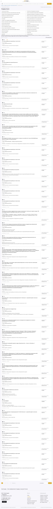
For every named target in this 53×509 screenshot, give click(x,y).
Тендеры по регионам (44, 495)
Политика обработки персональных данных (28, 507)
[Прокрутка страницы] (49, 502)
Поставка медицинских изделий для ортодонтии (10, 169)
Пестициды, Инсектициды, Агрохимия (8, 230)
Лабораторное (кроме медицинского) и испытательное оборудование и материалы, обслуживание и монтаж (19, 383)
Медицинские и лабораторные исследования (9, 325)
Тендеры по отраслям (44, 498)
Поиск (28, 495)
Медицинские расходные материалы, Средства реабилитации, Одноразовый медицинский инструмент (18, 66)
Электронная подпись (31, 502)
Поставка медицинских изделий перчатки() (9, 463)
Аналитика (29, 498)
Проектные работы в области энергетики (8, 120)
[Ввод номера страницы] (46, 483)
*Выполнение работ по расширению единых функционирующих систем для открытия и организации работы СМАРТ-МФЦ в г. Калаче (19, 263)
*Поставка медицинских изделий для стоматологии (11, 149)
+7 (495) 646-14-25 (5, 498)
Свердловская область (31, 215)
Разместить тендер (30, 503)
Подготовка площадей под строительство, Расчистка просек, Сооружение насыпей (15, 108)
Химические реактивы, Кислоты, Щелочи (8, 229)
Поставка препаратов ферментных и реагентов (10, 389)
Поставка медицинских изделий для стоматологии (11, 159)
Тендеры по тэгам (43, 499)
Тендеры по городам (43, 496)
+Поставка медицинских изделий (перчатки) (9, 62)
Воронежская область (8, 43)
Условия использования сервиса (46, 507)
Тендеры (28, 496)
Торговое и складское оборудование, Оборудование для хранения (12, 218)
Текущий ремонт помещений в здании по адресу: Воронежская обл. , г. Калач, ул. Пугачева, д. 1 (18, 343)
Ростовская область (24, 215)
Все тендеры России (43, 502)
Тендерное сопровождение (32, 500)
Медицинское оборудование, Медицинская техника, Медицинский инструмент (14, 256)
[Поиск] (2, 4)
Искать (49, 3)
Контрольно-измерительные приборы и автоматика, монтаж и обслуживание (14, 56)
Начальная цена (44, 51)
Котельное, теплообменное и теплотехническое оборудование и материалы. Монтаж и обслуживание (18, 143)
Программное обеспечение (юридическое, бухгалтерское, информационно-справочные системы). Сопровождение (20, 267)
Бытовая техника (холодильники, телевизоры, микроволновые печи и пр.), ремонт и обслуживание (17, 314)
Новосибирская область (17, 215)
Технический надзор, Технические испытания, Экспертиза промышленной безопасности (16, 98)
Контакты (29, 499)
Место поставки (4, 42)
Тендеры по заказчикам (44, 500)
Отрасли (3, 44)
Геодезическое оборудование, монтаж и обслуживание (11, 313)
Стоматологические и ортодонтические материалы (10, 45)
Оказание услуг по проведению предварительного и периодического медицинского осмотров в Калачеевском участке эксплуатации (18, 320)
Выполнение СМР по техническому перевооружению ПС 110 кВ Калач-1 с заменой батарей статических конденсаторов (19, 298)
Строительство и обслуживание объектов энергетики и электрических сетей (14, 303)
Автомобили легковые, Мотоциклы (7, 132)
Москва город (10, 216)
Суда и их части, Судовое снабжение (8, 405)
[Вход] (52, 1)
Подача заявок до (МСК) (45, 46)
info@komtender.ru (5, 499)
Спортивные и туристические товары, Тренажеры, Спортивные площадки (13, 406)
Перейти (50, 483)
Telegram (4, 501)
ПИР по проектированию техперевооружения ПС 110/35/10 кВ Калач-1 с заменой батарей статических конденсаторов (19, 412)
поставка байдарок (5, 400)
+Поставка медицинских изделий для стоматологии (11, 41)
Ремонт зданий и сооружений (6, 347)
